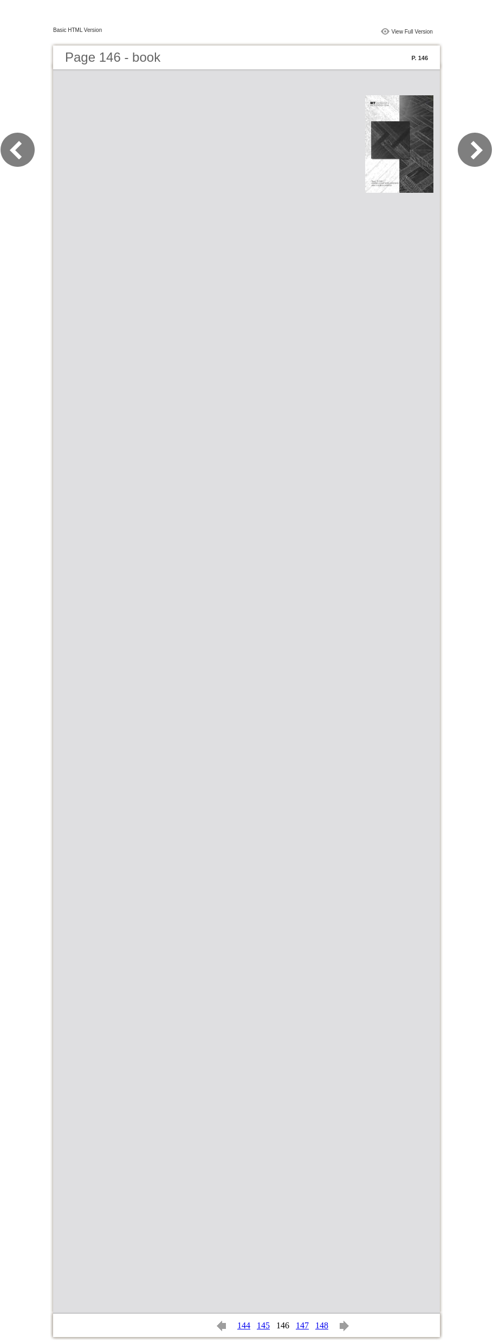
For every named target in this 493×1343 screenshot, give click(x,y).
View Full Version (412, 32)
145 (263, 1325)
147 (302, 1325)
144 (243, 1325)
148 (321, 1325)
